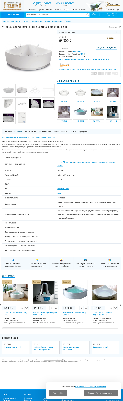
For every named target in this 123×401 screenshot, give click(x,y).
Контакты (82, 10)
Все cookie (58, 393)
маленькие (92, 162)
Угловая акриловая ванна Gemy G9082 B (15, 313)
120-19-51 (42, 3)
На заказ (110, 38)
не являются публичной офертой (53, 360)
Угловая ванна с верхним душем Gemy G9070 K (45, 313)
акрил (59, 193)
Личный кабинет (114, 4)
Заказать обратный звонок (42, 6)
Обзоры (64, 131)
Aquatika (6, 21)
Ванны (25, 21)
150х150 (60, 166)
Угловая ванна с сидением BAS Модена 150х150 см (104, 313)
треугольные (103, 162)
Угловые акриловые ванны (53, 21)
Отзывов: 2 (7, 282)
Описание (18, 131)
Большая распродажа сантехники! (71, 348)
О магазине (32, 10)
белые (70, 162)
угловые (112, 162)
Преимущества (30, 131)
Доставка (8, 131)
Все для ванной (15, 21)
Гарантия (58, 10)
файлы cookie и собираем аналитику (90, 387)
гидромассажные (81, 162)
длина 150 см (62, 162)
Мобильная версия (114, 10)
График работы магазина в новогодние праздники (43, 348)
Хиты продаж (8, 276)
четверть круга (63, 188)
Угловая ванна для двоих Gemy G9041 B (74, 313)
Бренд (56, 131)
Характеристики (45, 131)
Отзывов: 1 (66, 282)
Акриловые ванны (36, 21)
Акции (66, 10)
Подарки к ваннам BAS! (12, 347)
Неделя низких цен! (100, 347)
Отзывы (74, 10)
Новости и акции (10, 337)
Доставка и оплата (45, 10)
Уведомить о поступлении (106, 48)
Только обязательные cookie (101, 393)
